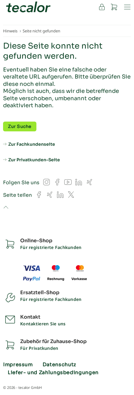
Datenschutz (59, 365)
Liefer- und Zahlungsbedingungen (53, 372)
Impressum (18, 365)
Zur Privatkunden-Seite (34, 160)
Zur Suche (20, 126)
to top (5, 207)
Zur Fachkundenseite (31, 144)
